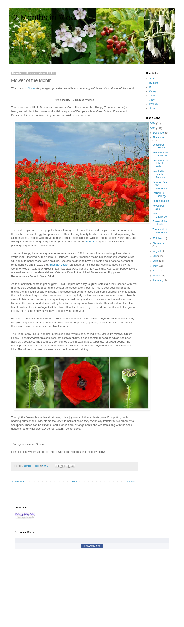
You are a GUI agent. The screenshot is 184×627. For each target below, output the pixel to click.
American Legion (58, 264)
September (159, 243)
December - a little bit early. (160, 163)
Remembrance (160, 200)
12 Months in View (43, 17)
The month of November (159, 231)
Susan (31, 88)
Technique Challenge (159, 194)
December (159, 132)
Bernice (153, 82)
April (156, 270)
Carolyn (153, 91)
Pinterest (89, 241)
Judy (152, 99)
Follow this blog (92, 545)
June (156, 260)
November (158, 137)
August (157, 251)
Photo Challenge (159, 215)
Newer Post (18, 481)
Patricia (153, 104)
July (155, 256)
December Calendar (159, 146)
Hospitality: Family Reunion (158, 174)
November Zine (158, 207)
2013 (153, 128)
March (157, 275)
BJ (150, 87)
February (158, 280)
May (155, 265)
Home (74, 481)
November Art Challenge (160, 154)
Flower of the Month (159, 223)
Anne (152, 78)
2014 (153, 123)
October (158, 238)
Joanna (153, 95)
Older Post (130, 481)
